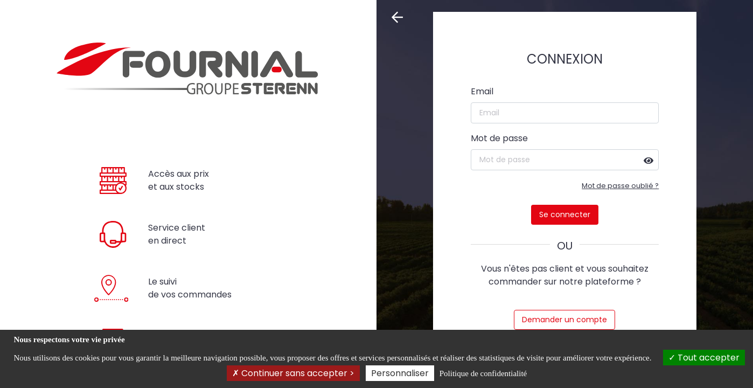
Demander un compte (564, 319)
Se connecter (564, 214)
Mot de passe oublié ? (620, 185)
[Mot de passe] (565, 159)
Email (482, 91)
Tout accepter (704, 357)
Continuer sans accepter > (293, 373)
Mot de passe (499, 138)
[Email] (565, 112)
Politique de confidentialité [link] (483, 373)
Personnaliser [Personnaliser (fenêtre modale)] (400, 373)
